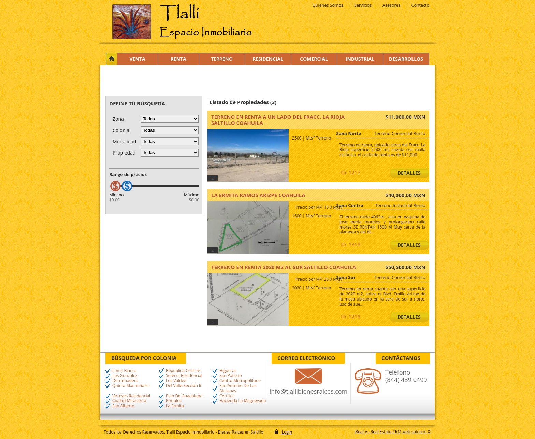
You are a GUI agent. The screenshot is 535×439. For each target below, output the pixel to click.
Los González (124, 375)
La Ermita (175, 406)
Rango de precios (128, 174)
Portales (174, 401)
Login (286, 432)
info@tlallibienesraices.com (309, 391)
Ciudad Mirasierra (129, 401)
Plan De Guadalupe (184, 396)
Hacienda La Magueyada (242, 401)
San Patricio (230, 375)
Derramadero (125, 380)
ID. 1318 (350, 244)
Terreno (221, 59)
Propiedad (124, 152)
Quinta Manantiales (130, 386)
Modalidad (124, 141)
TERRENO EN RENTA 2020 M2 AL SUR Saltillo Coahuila (283, 267)
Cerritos (226, 396)
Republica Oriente (183, 371)
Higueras (227, 371)
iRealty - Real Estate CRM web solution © (393, 432)
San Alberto (123, 406)
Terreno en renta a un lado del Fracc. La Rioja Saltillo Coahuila (278, 119)
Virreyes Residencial (131, 396)
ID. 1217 (350, 172)
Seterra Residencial (184, 375)
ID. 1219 (350, 316)
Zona (118, 119)
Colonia (121, 130)
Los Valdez (176, 380)
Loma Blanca (124, 371)
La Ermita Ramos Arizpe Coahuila (258, 195)
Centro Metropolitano (240, 380)
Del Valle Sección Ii (183, 386)
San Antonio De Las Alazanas (237, 388)
